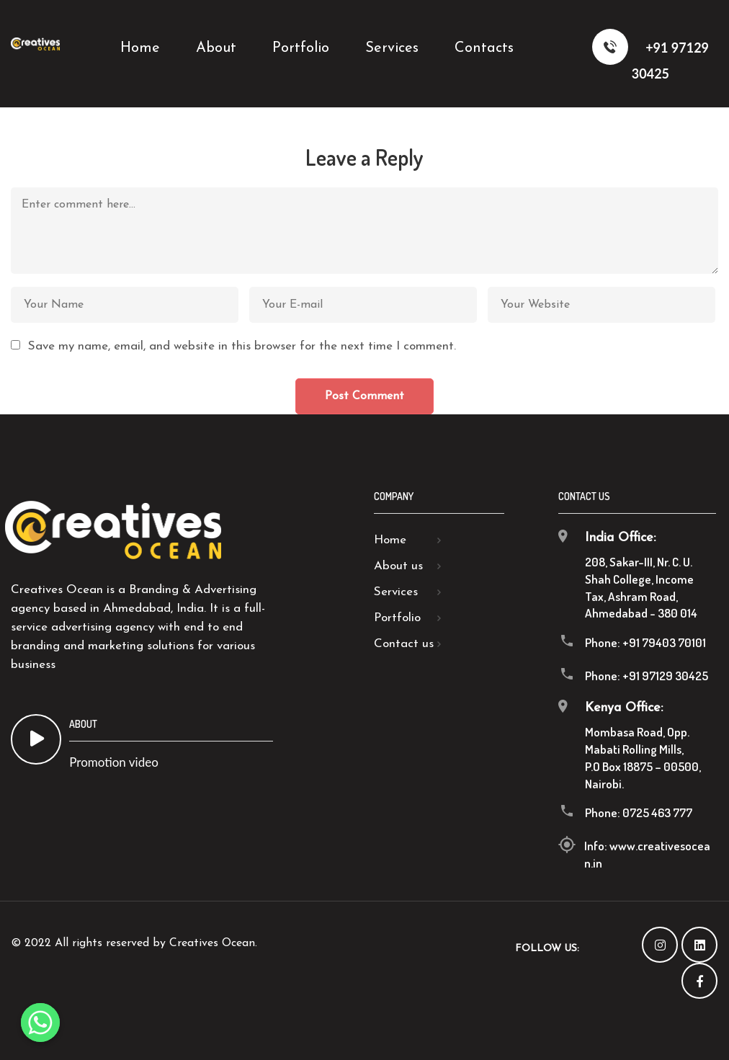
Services (396, 592)
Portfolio (397, 618)
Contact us (404, 644)
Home (390, 540)
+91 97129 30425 (650, 55)
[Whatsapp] (40, 1022)
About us (398, 566)
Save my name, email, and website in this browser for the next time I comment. (242, 346)
